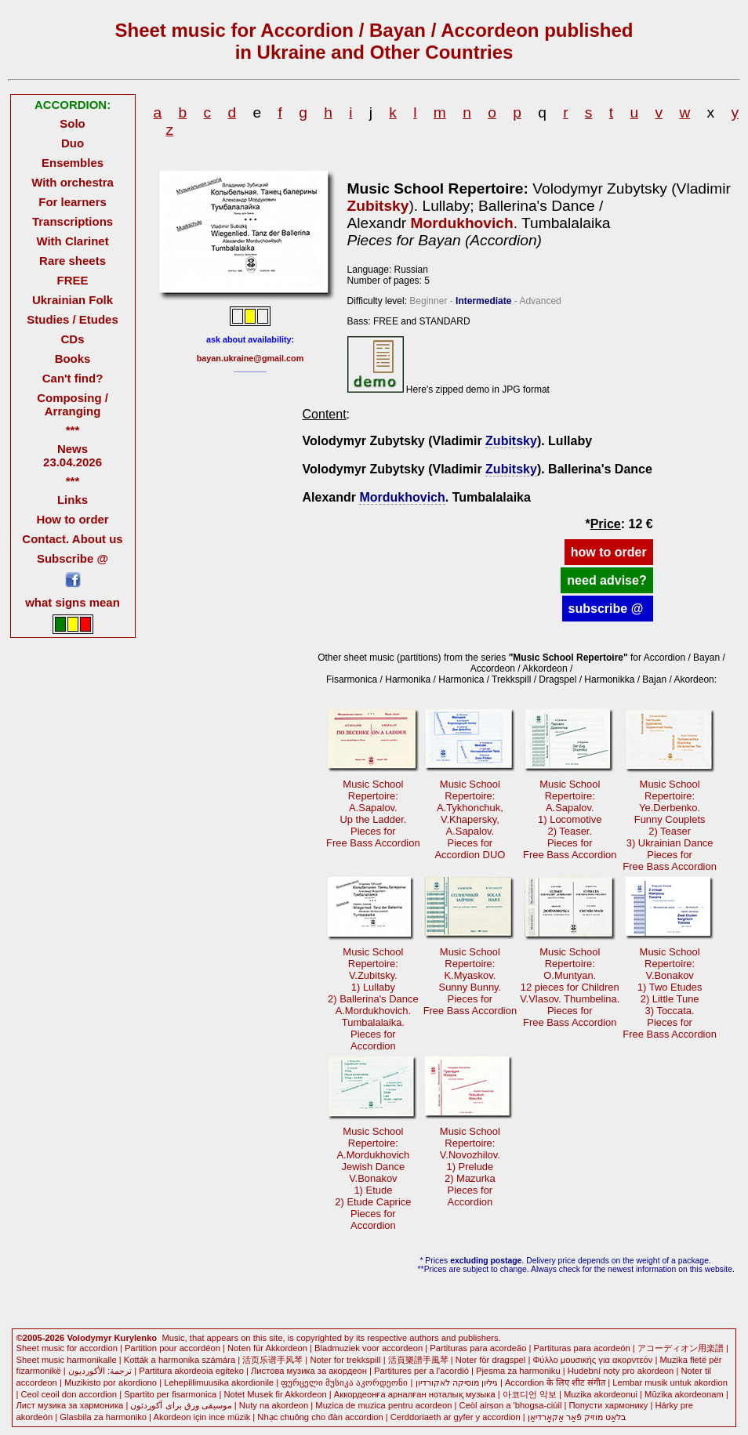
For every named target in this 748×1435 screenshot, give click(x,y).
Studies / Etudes (72, 319)
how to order (609, 552)
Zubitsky (378, 205)
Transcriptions (72, 221)
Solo (72, 123)
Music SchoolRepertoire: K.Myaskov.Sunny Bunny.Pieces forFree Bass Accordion (470, 981)
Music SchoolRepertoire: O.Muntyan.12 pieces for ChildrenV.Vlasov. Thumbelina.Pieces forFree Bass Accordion (569, 987)
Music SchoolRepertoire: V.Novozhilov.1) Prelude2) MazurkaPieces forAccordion (470, 1166)
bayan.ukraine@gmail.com (250, 358)
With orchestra (72, 182)
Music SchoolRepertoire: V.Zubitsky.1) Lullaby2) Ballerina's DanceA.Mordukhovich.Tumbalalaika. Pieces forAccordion (373, 999)
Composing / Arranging (72, 404)
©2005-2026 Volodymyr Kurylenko (87, 1338)
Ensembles (72, 162)
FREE (73, 280)
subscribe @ (607, 608)
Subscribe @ (72, 558)
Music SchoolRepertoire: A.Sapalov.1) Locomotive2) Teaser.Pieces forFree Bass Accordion (570, 819)
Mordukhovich (462, 223)
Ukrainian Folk (72, 299)
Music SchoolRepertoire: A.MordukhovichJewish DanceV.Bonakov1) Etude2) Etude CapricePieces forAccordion (373, 1178)
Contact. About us (72, 538)
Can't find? (72, 378)
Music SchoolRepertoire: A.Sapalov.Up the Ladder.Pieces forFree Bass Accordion (373, 813)
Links (72, 499)
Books (73, 358)
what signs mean (72, 602)
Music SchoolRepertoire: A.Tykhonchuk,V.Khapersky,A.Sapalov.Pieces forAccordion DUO (469, 819)
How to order (72, 519)
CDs (73, 339)
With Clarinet (72, 241)
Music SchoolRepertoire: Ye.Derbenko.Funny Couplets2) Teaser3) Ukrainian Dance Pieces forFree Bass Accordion (670, 825)
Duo (72, 143)
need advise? (606, 580)
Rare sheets (72, 260)
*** (72, 430)
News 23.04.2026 (72, 455)
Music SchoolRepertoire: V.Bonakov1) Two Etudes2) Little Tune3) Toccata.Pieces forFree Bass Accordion (670, 993)
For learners (72, 201)
